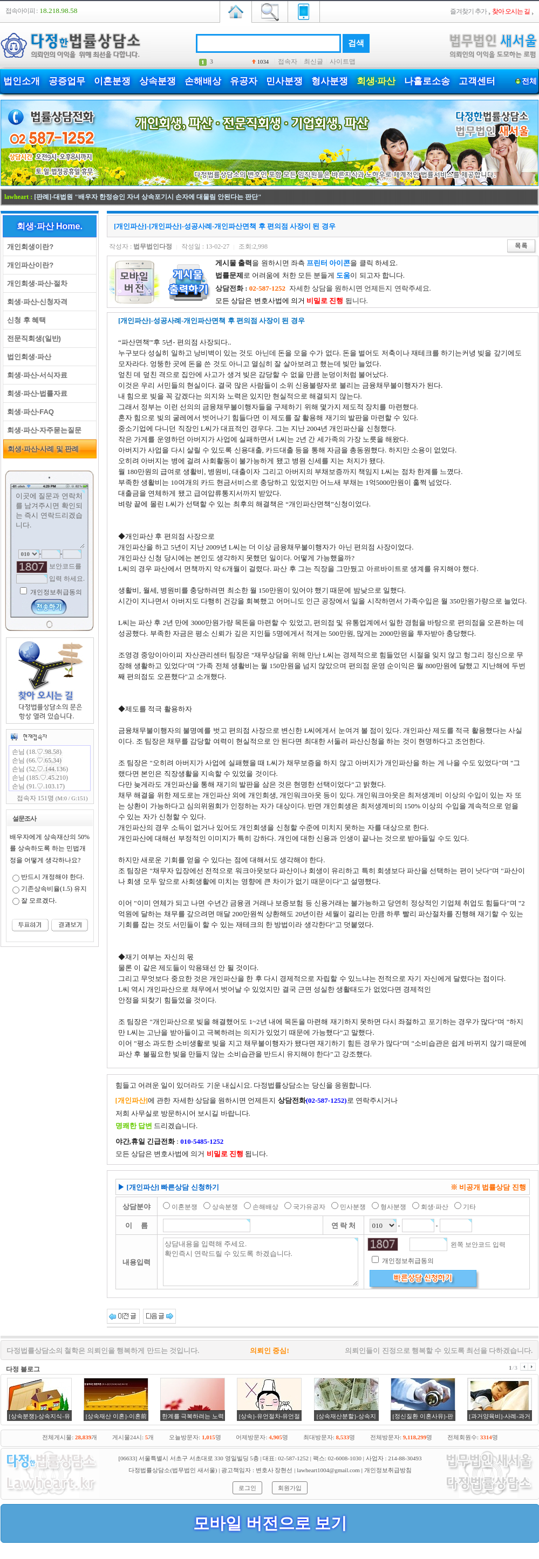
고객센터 (477, 81)
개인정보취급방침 (388, 1470)
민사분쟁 (284, 81)
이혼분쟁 (112, 81)
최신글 (313, 61)
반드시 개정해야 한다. (52, 877)
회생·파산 (376, 81)
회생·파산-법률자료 (35, 393)
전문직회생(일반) (32, 338)
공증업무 (67, 81)
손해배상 (203, 81)
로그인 (247, 1488)
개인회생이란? (28, 247)
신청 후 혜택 (24, 320)
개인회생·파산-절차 (35, 283)
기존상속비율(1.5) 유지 (54, 888)
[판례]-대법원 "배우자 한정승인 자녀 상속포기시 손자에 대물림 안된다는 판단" (147, 197)
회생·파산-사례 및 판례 (41, 449)
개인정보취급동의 (55, 592)
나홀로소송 (427, 81)
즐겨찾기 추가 (468, 11)
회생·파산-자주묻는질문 (42, 430)
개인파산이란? (28, 265)
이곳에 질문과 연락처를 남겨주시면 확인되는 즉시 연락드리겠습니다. (50, 519)
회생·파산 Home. (50, 226)
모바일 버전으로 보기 (270, 1523)
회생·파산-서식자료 (35, 375)
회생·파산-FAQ (28, 412)
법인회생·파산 (27, 357)
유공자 (243, 81)
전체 (529, 81)
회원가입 (290, 1488)
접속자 (287, 61)
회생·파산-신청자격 (35, 302)
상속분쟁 (157, 81)
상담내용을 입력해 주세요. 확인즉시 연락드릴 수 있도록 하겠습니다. (261, 1262)
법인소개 (21, 81)
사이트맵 (343, 61)
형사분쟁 (329, 81)
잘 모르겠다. (39, 900)
